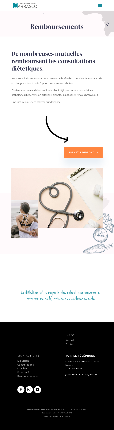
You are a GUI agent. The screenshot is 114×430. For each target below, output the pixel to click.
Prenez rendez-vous (83, 153)
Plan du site (65, 416)
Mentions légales (51, 416)
